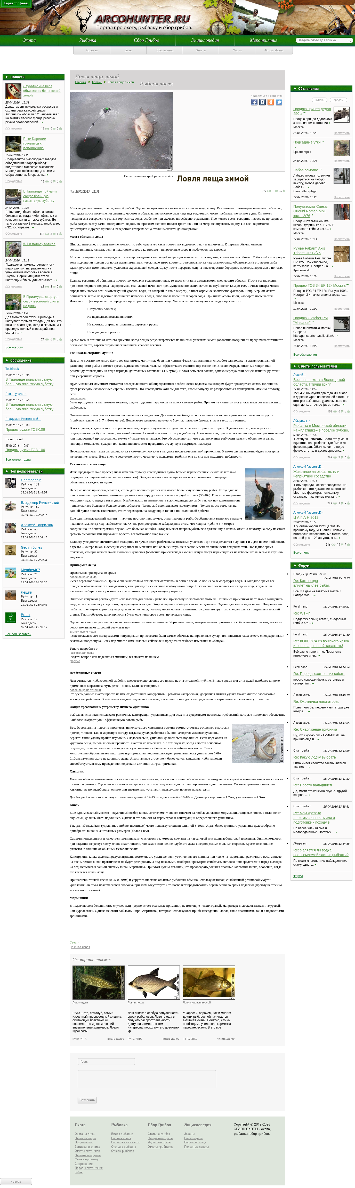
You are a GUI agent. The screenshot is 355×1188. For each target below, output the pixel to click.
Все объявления (305, 354)
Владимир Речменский (40, 502)
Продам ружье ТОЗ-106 (25, 429)
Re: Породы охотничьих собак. (319, 674)
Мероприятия (263, 40)
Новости (17, 76)
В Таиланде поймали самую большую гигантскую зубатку (40, 196)
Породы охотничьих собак (89, 1170)
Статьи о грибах (159, 1134)
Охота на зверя (85, 1138)
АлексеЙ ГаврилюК (37, 525)
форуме (75, 661)
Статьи (97, 82)
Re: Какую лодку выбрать (314, 757)
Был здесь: (29, 488)
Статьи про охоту (86, 1159)
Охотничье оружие (88, 1155)
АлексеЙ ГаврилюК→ (308, 466)
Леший (26, 592)
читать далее (115, 1038)
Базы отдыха (193, 1138)
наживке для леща (82, 652)
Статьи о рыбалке (123, 1147)
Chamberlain (31, 480)
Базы (128, 50)
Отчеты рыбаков (122, 1151)
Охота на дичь (84, 1134)
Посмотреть (342, 132)
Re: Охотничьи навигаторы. (316, 701)
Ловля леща (136, 1002)
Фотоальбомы (274, 50)
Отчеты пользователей (317, 366)
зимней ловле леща (83, 631)
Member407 (30, 570)
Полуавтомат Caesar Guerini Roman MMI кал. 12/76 (310, 211)
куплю (320, 99)
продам (338, 99)
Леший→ (299, 375)
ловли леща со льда (83, 576)
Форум (237, 50)
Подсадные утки (307, 142)
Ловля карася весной (197, 1002)
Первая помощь (195, 1142)
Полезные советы (196, 1147)
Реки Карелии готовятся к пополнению (34, 143)
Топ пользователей (26, 471)
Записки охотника (87, 1147)
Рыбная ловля (80, 946)
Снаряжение (84, 1164)
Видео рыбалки (122, 1134)
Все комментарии (18, 459)
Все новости (14, 347)
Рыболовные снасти (125, 1142)
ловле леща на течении (85, 689)
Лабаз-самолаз (306, 170)
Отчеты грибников (160, 1147)
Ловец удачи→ (16, 394)
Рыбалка (87, 40)
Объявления (164, 50)
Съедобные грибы (160, 1138)
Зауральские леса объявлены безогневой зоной (42, 90)
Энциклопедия (205, 40)
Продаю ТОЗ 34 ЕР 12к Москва (319, 285)
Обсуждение (13, 128)
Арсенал (92, 50)
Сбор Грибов (146, 40)
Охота (29, 40)
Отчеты (201, 50)
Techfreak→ (13, 369)
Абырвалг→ (301, 420)
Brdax (25, 615)
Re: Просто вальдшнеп (312, 785)
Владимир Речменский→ (23, 419)
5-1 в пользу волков (39, 243)
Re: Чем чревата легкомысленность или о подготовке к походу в (314, 817)
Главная (80, 82)
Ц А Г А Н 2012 (305, 517)
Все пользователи (18, 634)
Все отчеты (301, 552)
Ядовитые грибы (159, 1142)
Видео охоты (84, 1142)
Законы (189, 1134)
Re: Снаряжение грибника (315, 729)
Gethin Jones (31, 547)
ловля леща (77, 398)
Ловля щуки (80, 1002)
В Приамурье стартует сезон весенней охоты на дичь (41, 301)
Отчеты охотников (87, 1151)
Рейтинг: (27, 484)
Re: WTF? (301, 613)
